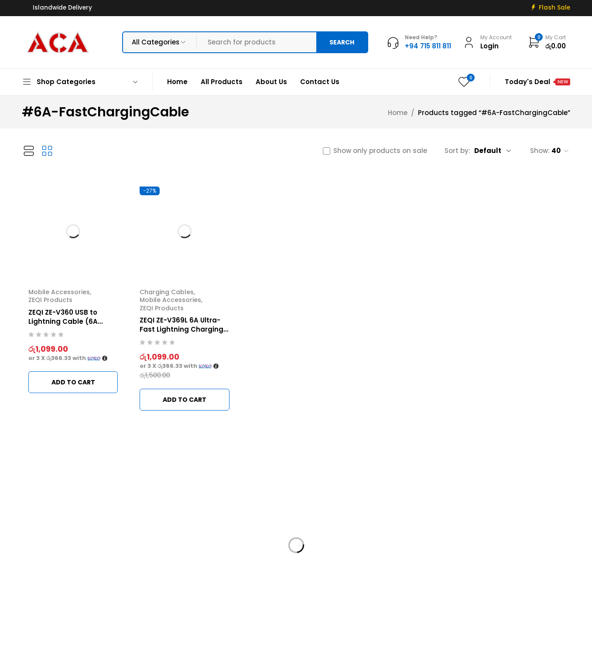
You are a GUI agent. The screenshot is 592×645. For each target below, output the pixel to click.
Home (397, 113)
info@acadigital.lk (53, 566)
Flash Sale (554, 7)
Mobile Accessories (59, 292)
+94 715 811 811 (50, 579)
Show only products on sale (380, 151)
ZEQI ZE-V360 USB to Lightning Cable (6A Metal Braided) (63, 321)
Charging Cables (167, 292)
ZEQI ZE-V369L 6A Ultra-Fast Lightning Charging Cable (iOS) (181, 329)
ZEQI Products (50, 300)
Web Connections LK (392, 633)
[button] (73, 382)
